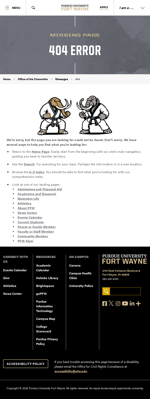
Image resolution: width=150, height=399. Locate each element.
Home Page (40, 151)
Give (6, 278)
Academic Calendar (43, 267)
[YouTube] (125, 303)
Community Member (33, 236)
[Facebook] (104, 303)
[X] (111, 303)
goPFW (41, 293)
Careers (74, 265)
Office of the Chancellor (33, 79)
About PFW (26, 208)
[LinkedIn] (132, 303)
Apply (104, 7)
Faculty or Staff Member (36, 231)
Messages (61, 79)
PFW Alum (25, 241)
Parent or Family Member (37, 226)
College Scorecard (43, 328)
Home (7, 79)
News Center (27, 212)
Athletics (24, 203)
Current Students (31, 222)
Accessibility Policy (26, 363)
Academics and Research (37, 194)
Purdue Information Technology (44, 306)
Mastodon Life (28, 198)
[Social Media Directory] (138, 303)
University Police (81, 285)
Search (29, 164)
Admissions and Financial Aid (40, 189)
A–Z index (36, 172)
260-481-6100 (110, 279)
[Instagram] (118, 303)
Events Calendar (30, 217)
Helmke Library (47, 278)
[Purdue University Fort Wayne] (75, 7)
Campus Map (45, 318)
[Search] (106, 291)
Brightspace (45, 285)
